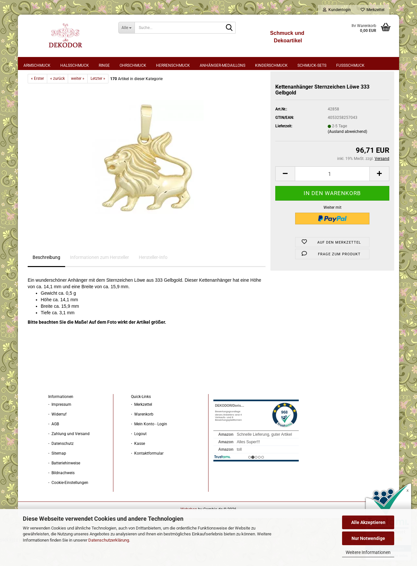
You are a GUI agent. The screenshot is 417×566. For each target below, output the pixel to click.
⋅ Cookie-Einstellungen (68, 505)
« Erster (37, 101)
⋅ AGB (53, 447)
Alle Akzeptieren (368, 522)
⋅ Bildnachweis (61, 495)
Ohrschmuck (133, 65)
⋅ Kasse (138, 466)
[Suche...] (126, 28)
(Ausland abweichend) (347, 154)
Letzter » (98, 101)
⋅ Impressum (59, 427)
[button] (285, 196)
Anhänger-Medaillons (222, 65)
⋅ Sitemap (57, 476)
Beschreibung (46, 280)
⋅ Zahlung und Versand (69, 456)
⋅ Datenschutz (61, 466)
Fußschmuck (350, 65)
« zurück (57, 101)
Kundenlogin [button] (337, 9)
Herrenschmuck (173, 65)
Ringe (104, 65)
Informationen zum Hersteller (99, 280)
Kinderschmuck (271, 65)
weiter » (77, 101)
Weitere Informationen (368, 552)
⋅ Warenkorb (142, 437)
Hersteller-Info (153, 280)
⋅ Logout (139, 456)
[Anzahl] (332, 196)
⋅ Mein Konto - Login (149, 447)
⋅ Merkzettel (141, 427)
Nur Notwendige (368, 538)
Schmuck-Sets (311, 65)
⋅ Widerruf (57, 437)
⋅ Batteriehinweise (64, 486)
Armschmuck (36, 65)
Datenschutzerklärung (108, 540)
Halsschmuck (74, 65)
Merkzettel (372, 9)
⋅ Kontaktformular (147, 476)
